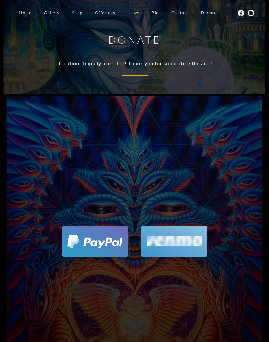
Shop (77, 12)
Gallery (52, 12)
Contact (180, 12)
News (133, 12)
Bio (155, 12)
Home (25, 12)
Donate (209, 12)
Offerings (105, 12)
